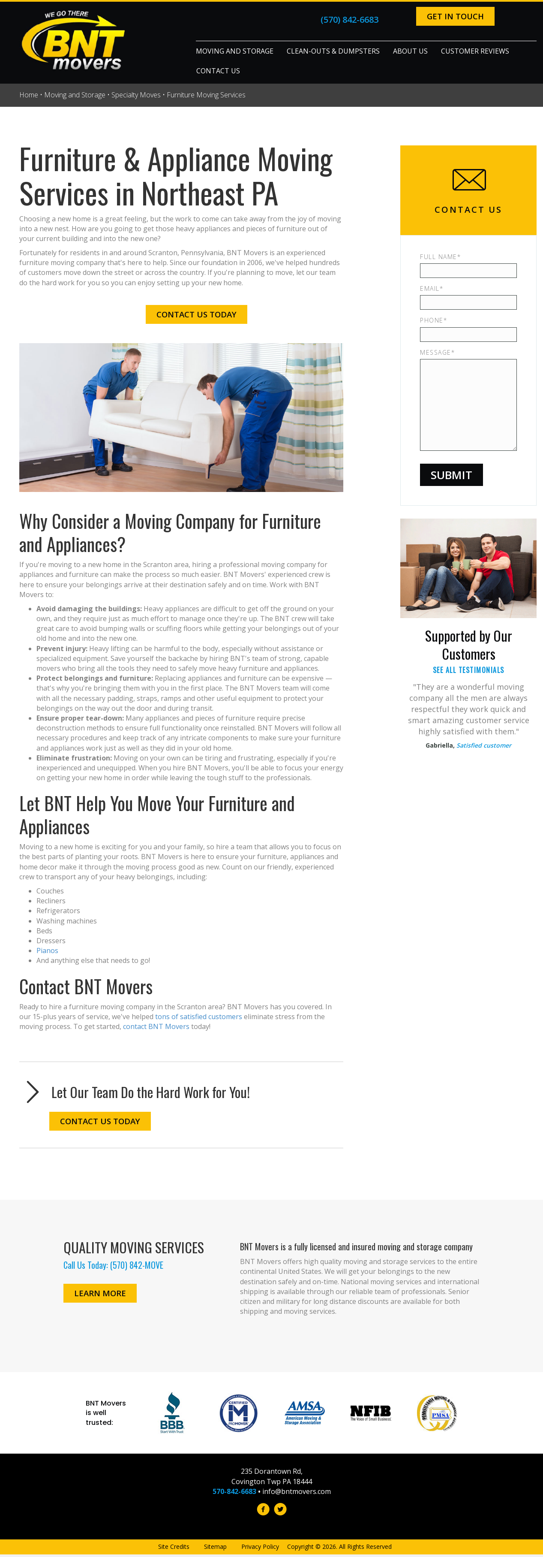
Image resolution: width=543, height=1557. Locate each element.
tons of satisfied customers (198, 1016)
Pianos (47, 950)
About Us (410, 51)
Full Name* (440, 257)
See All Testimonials (468, 670)
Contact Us (218, 70)
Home (28, 95)
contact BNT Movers (156, 1026)
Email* (431, 288)
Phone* (433, 320)
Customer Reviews (475, 51)
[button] (453, 16)
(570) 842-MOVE (136, 1264)
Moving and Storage (234, 51)
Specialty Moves (136, 95)
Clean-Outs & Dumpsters (333, 51)
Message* (437, 352)
